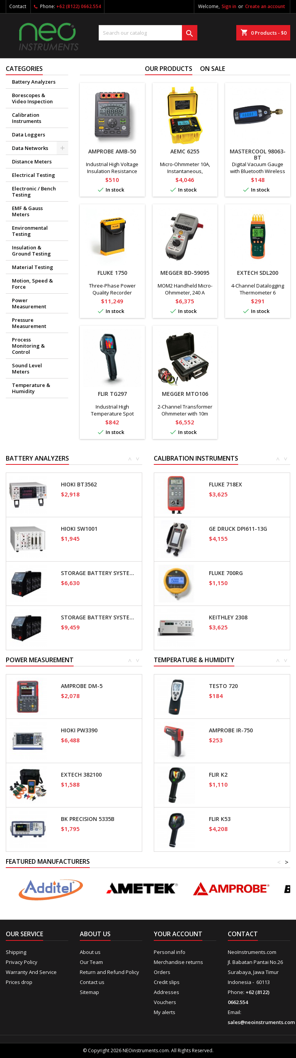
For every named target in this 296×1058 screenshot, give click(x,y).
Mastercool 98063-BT (258, 154)
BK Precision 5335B (87, 819)
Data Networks (30, 148)
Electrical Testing (33, 175)
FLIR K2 (218, 775)
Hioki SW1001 (79, 529)
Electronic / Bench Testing (34, 191)
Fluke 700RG (226, 573)
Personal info (169, 952)
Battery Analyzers (34, 81)
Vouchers (165, 1002)
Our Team (91, 962)
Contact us (92, 982)
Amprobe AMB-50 (112, 151)
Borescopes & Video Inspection (32, 98)
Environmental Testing (30, 230)
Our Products (168, 68)
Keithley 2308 (228, 617)
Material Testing (32, 267)
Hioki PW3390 (79, 730)
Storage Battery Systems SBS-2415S (100, 617)
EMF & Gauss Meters (27, 211)
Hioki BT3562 (79, 484)
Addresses (166, 992)
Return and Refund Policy (109, 972)
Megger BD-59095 (184, 272)
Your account (178, 934)
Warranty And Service (31, 972)
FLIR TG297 (112, 393)
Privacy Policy (21, 962)
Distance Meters (32, 161)
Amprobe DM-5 (82, 686)
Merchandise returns (178, 962)
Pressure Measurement (29, 323)
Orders (162, 972)
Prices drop (19, 982)
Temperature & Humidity (31, 388)
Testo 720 (223, 686)
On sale (212, 68)
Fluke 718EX (225, 484)
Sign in (229, 6)
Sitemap (89, 992)
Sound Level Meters (27, 368)
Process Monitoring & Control (28, 345)
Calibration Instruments (26, 117)
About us (90, 952)
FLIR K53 (219, 819)
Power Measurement (29, 303)
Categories (24, 68)
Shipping (16, 952)
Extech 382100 (81, 775)
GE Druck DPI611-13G (238, 529)
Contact (17, 6)
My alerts (164, 1012)
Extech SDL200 (257, 272)
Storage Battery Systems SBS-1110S (100, 573)
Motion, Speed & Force (32, 283)
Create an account (265, 6)
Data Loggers (28, 134)
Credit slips (167, 982)
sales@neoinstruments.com (261, 1022)
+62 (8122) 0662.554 (78, 6)
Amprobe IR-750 (231, 730)
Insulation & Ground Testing (31, 250)
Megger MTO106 (185, 393)
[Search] (148, 32)
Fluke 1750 (112, 272)
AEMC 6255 (184, 151)
